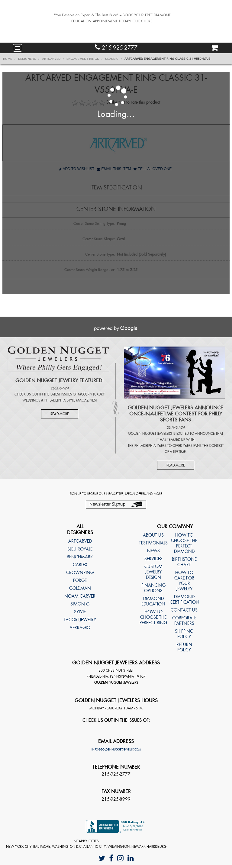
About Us (153, 535)
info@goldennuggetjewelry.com (116, 749)
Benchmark (80, 557)
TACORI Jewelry (80, 619)
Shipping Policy (184, 633)
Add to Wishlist (77, 169)
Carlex (80, 564)
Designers (29, 59)
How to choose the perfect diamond (184, 543)
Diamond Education (153, 601)
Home (9, 59)
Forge (80, 580)
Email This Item (114, 169)
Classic (113, 59)
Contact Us (184, 610)
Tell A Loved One (153, 169)
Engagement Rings (84, 59)
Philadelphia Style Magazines (70, 400)
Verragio (80, 627)
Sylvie (80, 612)
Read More (59, 414)
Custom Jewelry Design (153, 572)
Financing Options (153, 588)
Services (153, 558)
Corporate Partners (184, 620)
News (153, 551)
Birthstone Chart (184, 562)
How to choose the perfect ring (153, 617)
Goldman (80, 588)
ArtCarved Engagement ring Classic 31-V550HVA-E (167, 59)
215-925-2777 (116, 47)
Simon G (79, 604)
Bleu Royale (79, 549)
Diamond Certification (184, 599)
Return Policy (184, 647)
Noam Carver (79, 596)
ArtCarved (53, 59)
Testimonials (153, 543)
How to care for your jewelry (184, 581)
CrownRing (80, 572)
